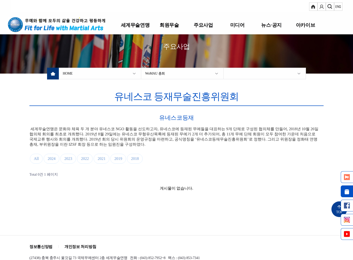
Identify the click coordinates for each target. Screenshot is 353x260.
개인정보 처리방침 (80, 247)
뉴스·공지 (271, 25)
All (36, 158)
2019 (118, 158)
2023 (68, 158)
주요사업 (203, 25)
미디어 (237, 25)
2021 (101, 158)
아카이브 (305, 25)
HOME (68, 73)
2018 (135, 158)
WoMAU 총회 (155, 73)
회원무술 (169, 25)
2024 (51, 158)
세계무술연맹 (135, 25)
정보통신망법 (40, 247)
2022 (85, 158)
